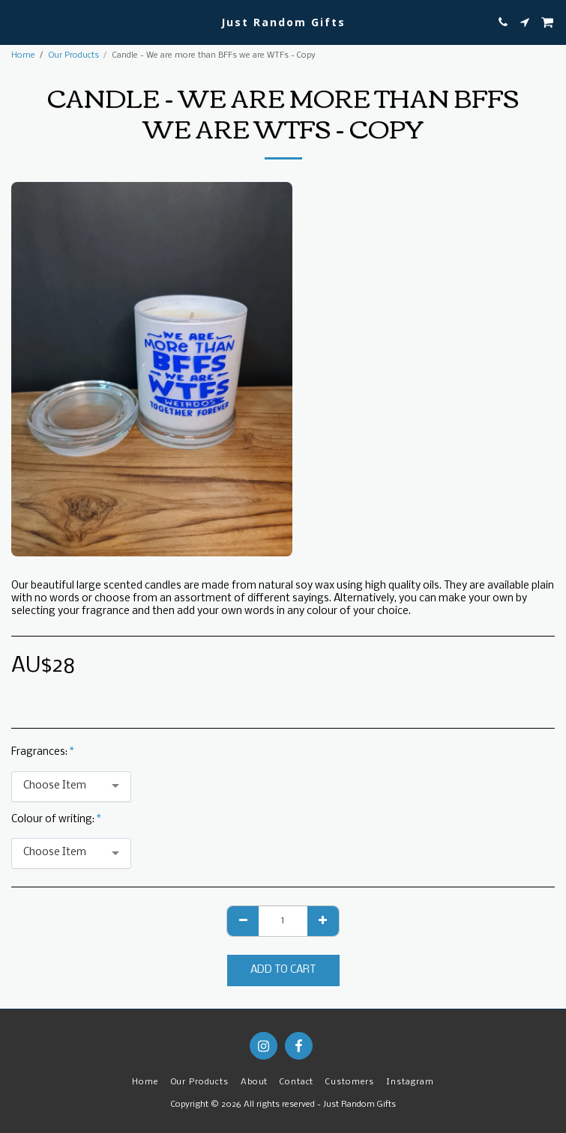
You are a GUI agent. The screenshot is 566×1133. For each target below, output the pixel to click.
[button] (16, 21)
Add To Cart (283, 970)
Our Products (74, 55)
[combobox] (71, 786)
